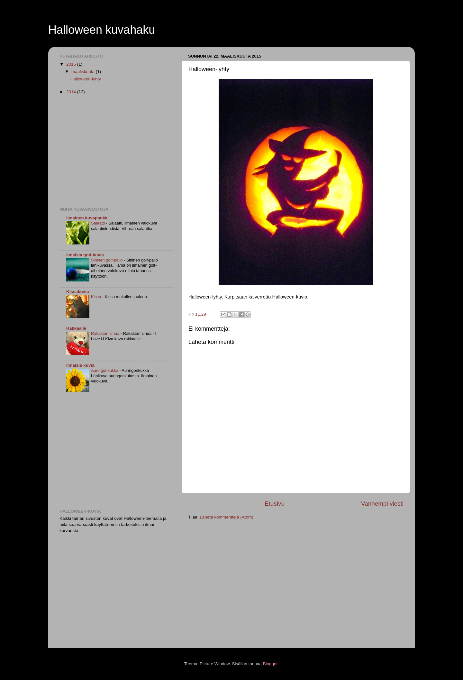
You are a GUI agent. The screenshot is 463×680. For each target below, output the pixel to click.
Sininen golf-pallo (107, 260)
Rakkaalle (76, 328)
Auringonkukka (105, 370)
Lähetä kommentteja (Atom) (226, 517)
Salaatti (98, 223)
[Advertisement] (113, 150)
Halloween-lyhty (85, 79)
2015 (71, 64)
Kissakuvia (77, 291)
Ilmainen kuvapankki (87, 218)
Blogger (270, 663)
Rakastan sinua (106, 333)
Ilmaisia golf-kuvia (85, 255)
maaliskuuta (83, 71)
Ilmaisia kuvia (80, 365)
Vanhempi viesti (382, 503)
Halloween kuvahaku (101, 29)
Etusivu (275, 503)
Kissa (96, 296)
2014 (71, 91)
